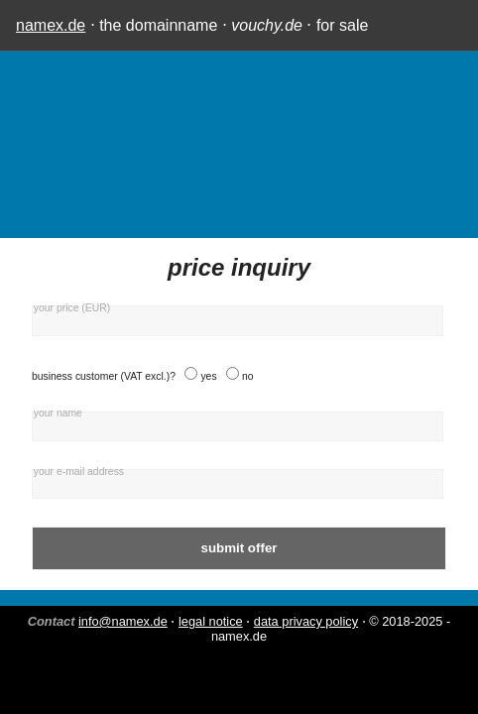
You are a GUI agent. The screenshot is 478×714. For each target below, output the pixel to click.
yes (208, 376)
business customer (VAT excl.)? (104, 376)
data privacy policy (306, 621)
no (248, 376)
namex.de (50, 25)
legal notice (211, 621)
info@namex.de (123, 621)
